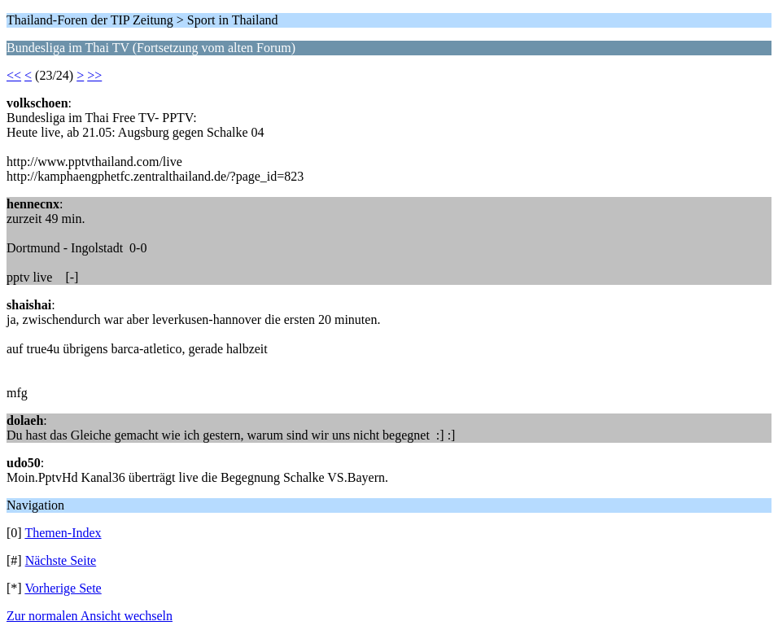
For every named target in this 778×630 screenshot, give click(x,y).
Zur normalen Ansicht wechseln (90, 616)
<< (14, 75)
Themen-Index (62, 533)
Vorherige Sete (62, 588)
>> (94, 75)
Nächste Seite (61, 560)
